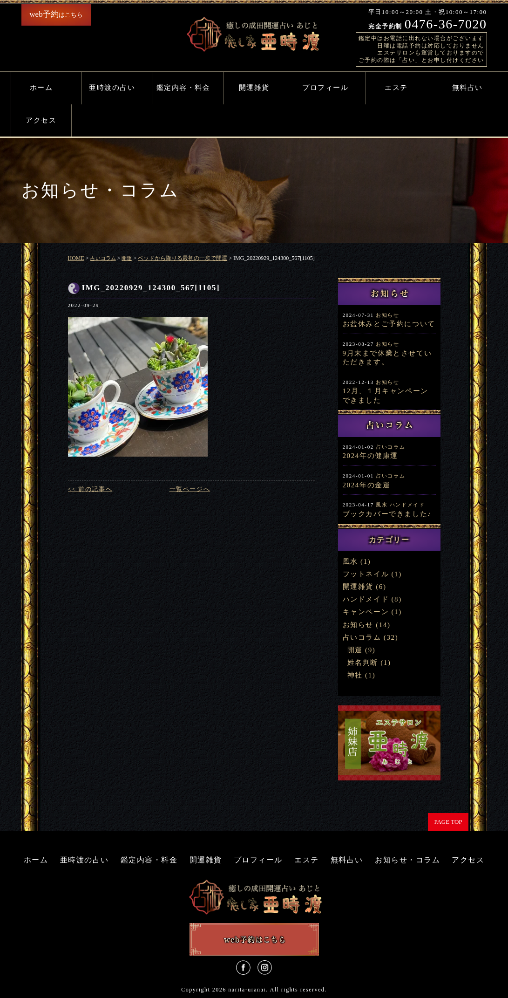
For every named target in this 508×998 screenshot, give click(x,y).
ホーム (41, 87)
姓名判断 (362, 662)
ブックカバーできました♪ (387, 514)
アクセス (41, 120)
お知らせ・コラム (407, 860)
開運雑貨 (254, 87)
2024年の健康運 (370, 455)
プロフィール (325, 87)
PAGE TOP (448, 821)
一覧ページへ (189, 488)
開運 (355, 650)
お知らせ (387, 315)
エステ (396, 87)
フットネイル (366, 574)
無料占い (467, 87)
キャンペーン (366, 611)
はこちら (55, 14)
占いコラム (390, 447)
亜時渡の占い (112, 87)
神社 (355, 675)
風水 (381, 504)
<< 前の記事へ (90, 488)
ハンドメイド (407, 504)
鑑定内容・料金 (183, 87)
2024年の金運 (367, 485)
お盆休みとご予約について (389, 324)
